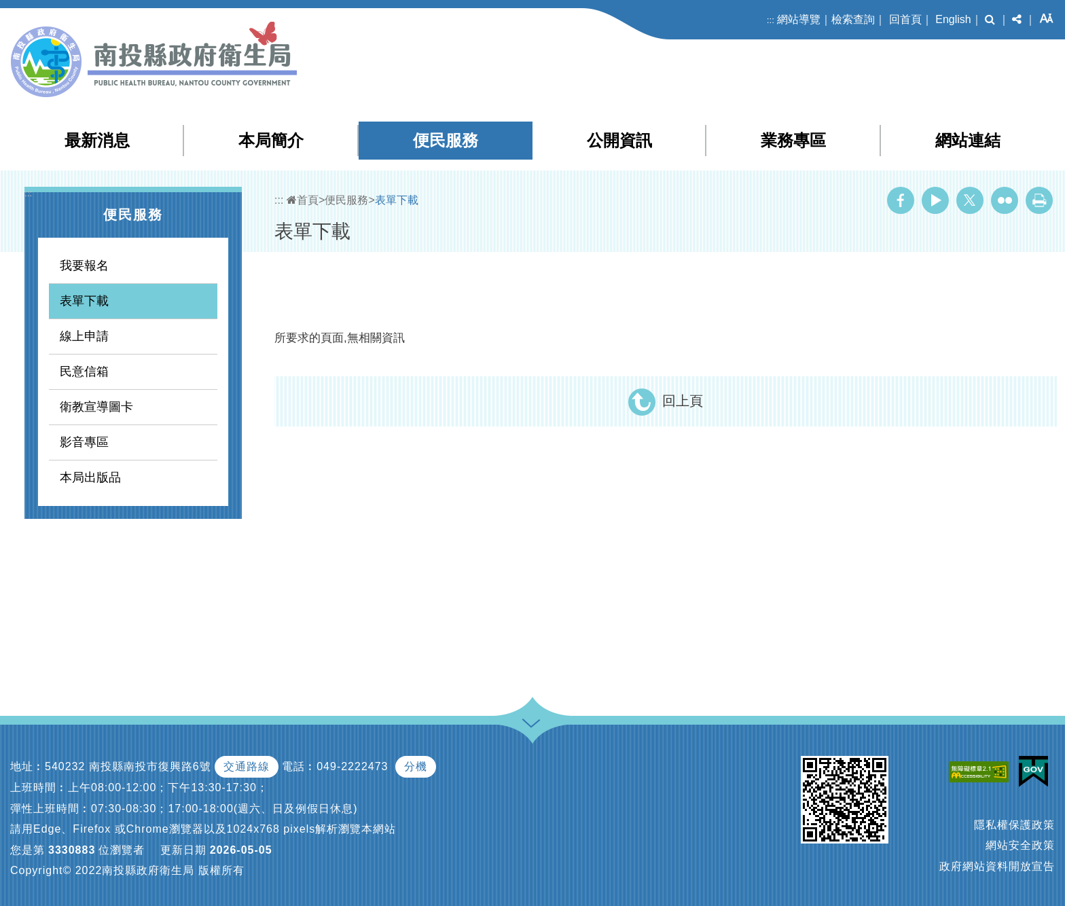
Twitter (969, 200)
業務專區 (793, 140)
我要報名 (84, 265)
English (953, 19)
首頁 (303, 200)
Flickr (1004, 200)
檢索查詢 (853, 19)
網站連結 (967, 140)
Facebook (900, 200)
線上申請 (84, 336)
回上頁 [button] (682, 400)
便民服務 (445, 140)
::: (770, 20)
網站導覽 (798, 19)
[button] (990, 19)
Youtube (935, 200)
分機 (415, 766)
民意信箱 (84, 371)
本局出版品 (90, 477)
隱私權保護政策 (1014, 825)
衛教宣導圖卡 (96, 407)
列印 (1039, 200)
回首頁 (905, 19)
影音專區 (84, 442)
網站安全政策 (1020, 845)
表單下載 (84, 301)
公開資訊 (619, 140)
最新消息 (97, 140)
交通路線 (246, 766)
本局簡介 (271, 140)
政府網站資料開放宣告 (997, 866)
